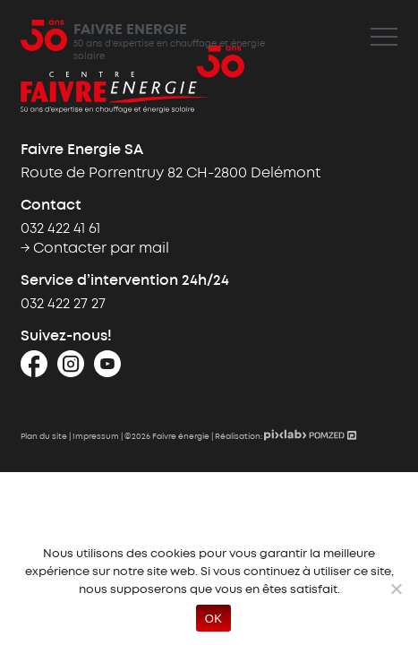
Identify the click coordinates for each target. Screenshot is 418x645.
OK (213, 618)
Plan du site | (47, 437)
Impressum (96, 437)
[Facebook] (34, 369)
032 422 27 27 (63, 304)
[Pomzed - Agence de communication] (333, 437)
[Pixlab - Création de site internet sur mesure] (286, 437)
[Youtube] (107, 369)
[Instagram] (70, 369)
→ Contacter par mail (95, 248)
